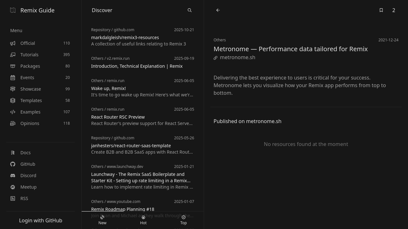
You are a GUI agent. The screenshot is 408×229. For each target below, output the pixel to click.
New (102, 220)
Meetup (23, 187)
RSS (19, 198)
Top (183, 220)
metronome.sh (234, 57)
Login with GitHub (40, 220)
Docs (20, 152)
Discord (23, 175)
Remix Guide (32, 10)
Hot (143, 220)
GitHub (22, 164)
